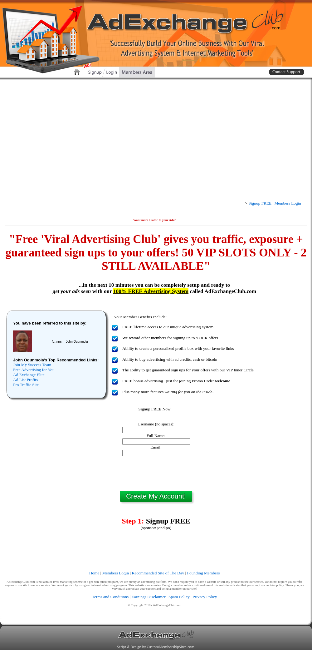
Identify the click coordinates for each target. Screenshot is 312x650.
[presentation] (156, 473)
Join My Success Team (32, 364)
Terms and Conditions (110, 596)
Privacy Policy (205, 596)
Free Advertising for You (34, 369)
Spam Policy (179, 596)
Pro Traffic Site (26, 384)
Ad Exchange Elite (29, 374)
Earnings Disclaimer (149, 596)
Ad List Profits (25, 379)
